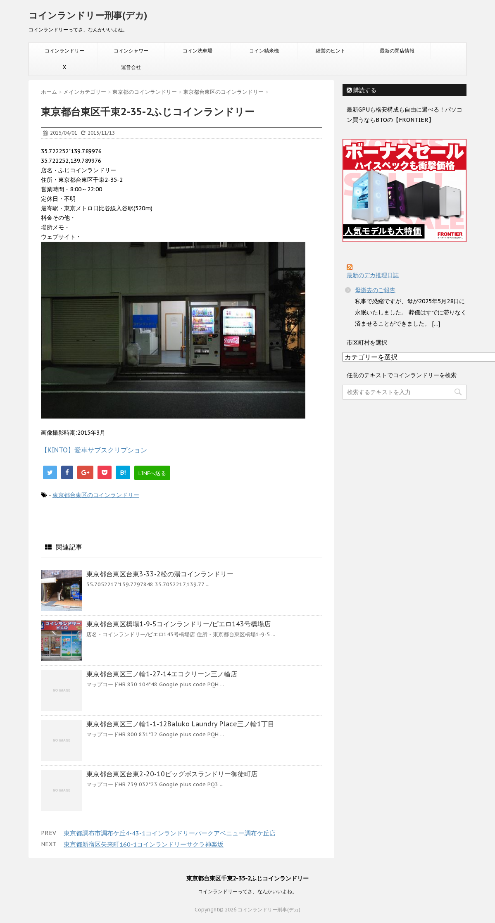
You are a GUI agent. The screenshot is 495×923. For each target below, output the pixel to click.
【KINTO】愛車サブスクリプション (94, 450)
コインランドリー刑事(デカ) (88, 15)
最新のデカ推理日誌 (373, 275)
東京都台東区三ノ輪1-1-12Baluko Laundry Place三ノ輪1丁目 (180, 724)
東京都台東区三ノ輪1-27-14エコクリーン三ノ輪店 (161, 674)
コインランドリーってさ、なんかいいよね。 (247, 891)
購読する (361, 90)
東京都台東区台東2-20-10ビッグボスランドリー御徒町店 (171, 774)
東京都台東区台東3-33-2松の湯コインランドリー (159, 574)
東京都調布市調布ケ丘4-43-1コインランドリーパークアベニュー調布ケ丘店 (170, 833)
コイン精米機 (264, 51)
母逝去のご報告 (375, 290)
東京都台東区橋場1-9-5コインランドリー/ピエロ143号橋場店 (178, 624)
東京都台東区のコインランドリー (95, 495)
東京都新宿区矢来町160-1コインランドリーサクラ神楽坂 (144, 844)
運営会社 (131, 67)
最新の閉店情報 (397, 51)
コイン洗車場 (197, 51)
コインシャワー (131, 51)
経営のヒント (330, 51)
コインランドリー (64, 51)
